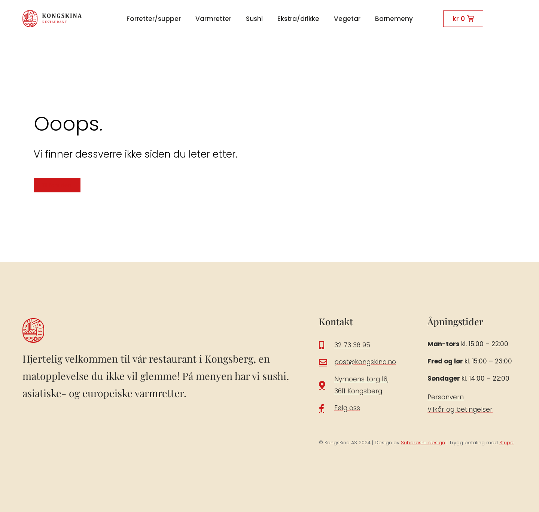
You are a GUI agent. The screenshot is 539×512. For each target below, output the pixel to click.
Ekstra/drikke (298, 18)
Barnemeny (394, 18)
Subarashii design (423, 442)
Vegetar (347, 18)
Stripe (506, 442)
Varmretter (213, 18)
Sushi (254, 18)
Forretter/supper (154, 18)
